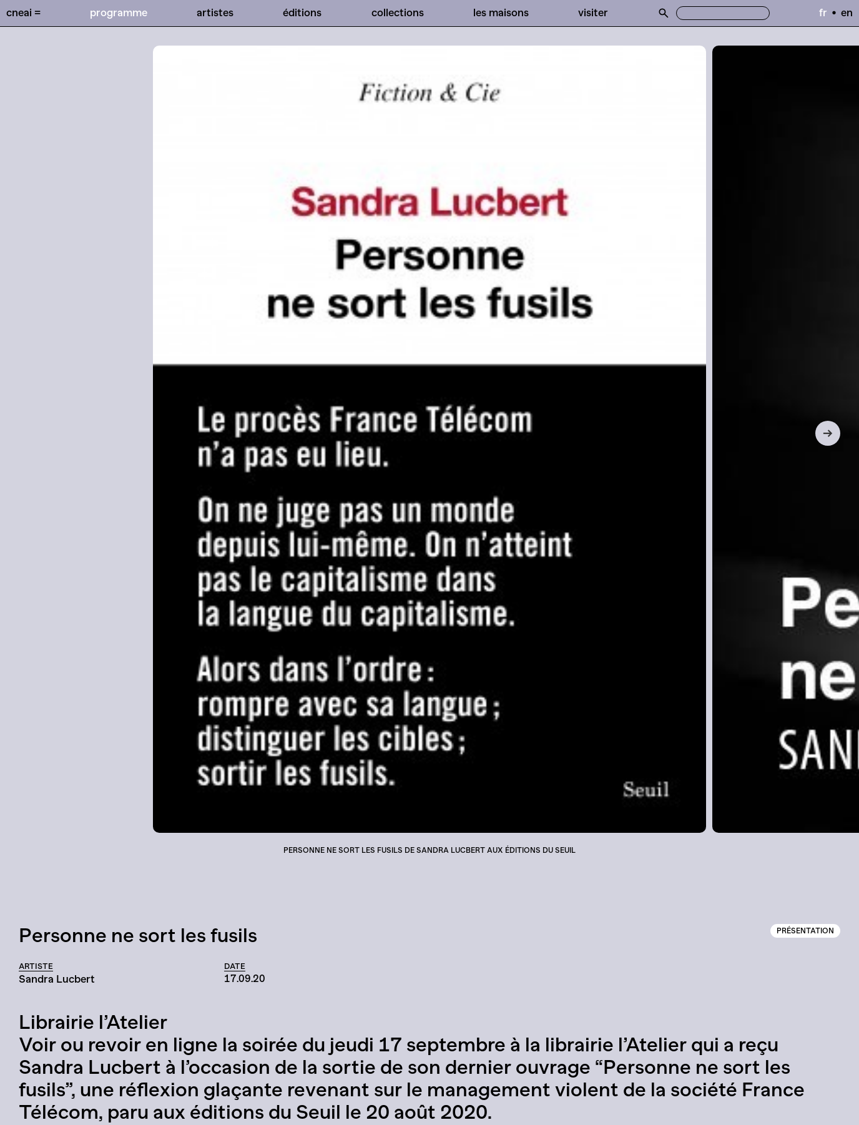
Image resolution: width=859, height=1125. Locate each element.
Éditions (302, 12)
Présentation (805, 930)
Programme (118, 12)
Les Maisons (501, 12)
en (847, 12)
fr (823, 12)
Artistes (215, 12)
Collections (397, 12)
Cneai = (23, 12)
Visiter (593, 12)
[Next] (827, 433)
